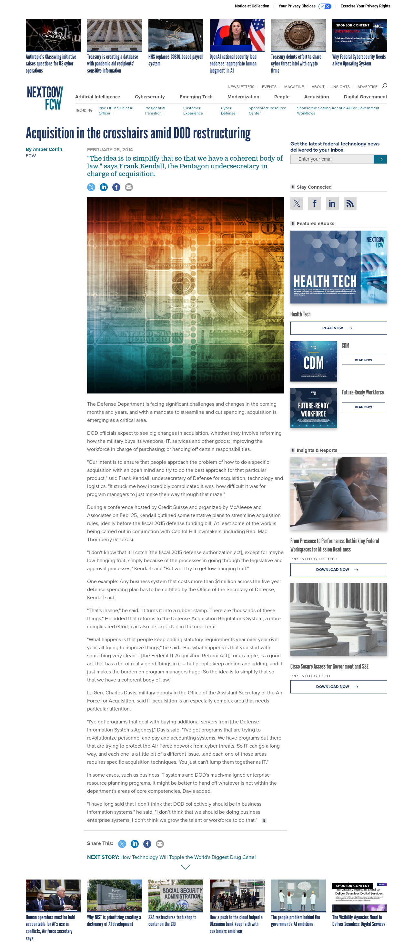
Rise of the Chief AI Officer (116, 110)
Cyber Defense (228, 110)
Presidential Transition (155, 110)
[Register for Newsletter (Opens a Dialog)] (380, 159)
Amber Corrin (47, 149)
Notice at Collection (252, 6)
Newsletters (241, 87)
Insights (341, 87)
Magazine (294, 87)
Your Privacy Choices (305, 6)
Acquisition (316, 96)
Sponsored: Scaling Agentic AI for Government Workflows (338, 110)
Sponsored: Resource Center (267, 110)
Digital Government (365, 96)
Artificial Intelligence (97, 96)
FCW (31, 155)
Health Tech (300, 314)
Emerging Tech (196, 96)
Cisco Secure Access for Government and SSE (329, 666)
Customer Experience (193, 110)
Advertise (368, 87)
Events (269, 87)
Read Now (339, 328)
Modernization (243, 96)
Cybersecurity (150, 96)
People (281, 96)
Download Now (339, 570)
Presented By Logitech (313, 559)
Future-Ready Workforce (363, 392)
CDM (345, 345)
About (318, 87)
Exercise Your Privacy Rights (365, 6)
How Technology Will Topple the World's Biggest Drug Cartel (188, 857)
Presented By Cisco (310, 676)
